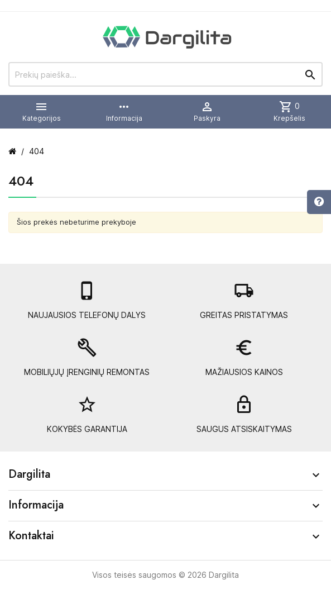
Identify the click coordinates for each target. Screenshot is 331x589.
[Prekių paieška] (165, 74)
